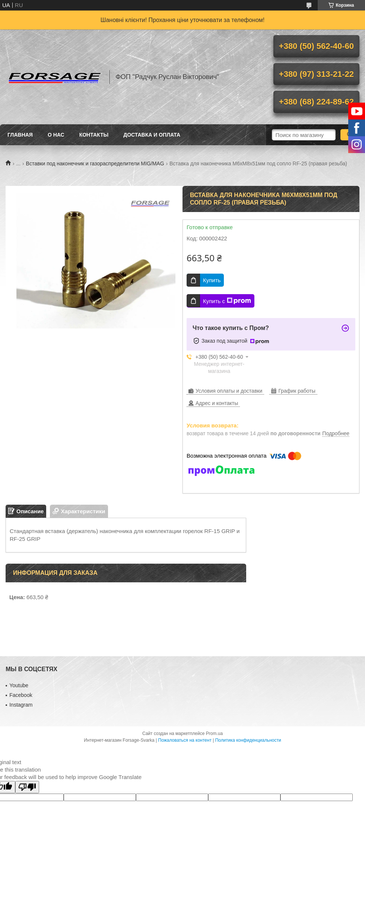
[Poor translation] (27, 787)
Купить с (227, 301)
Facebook (20, 695)
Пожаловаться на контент (185, 740)
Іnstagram (20, 705)
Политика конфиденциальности (248, 740)
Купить (211, 280)
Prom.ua (214, 733)
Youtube (18, 685)
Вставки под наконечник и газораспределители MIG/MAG (95, 163)
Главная (20, 135)
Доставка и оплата (151, 135)
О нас (56, 135)
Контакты (93, 135)
